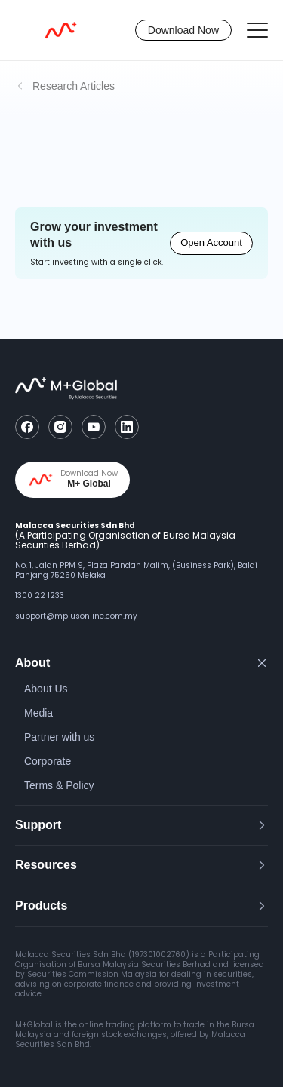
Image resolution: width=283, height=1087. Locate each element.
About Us (46, 689)
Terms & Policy (59, 785)
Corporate (47, 761)
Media (38, 713)
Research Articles (73, 86)
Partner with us (59, 737)
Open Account (211, 242)
